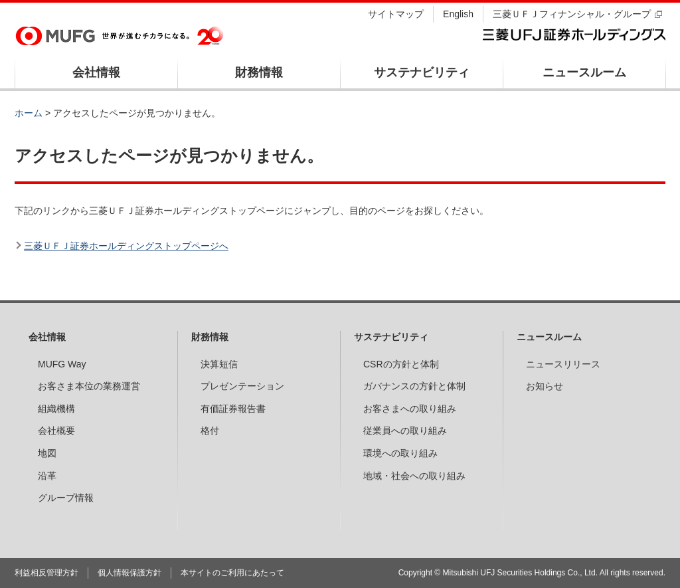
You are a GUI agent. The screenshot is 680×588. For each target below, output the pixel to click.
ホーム (28, 113)
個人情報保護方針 (129, 572)
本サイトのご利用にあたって (232, 572)
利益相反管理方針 (46, 572)
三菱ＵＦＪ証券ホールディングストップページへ (126, 246)
